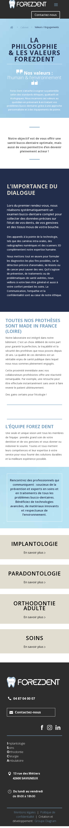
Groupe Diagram (45, 821)
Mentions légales (25, 812)
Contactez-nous (46, 15)
